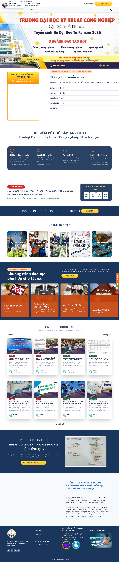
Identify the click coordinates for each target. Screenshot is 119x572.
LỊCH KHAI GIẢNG (53, 10)
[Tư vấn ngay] (117, 279)
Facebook (38, 534)
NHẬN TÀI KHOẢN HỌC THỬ (33, 462)
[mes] (117, 288)
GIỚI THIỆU (22, 10)
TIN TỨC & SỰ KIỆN (68, 10)
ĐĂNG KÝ (103, 4)
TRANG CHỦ (12, 10)
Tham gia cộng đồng (41, 544)
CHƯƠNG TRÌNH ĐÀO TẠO (37, 10)
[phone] (117, 292)
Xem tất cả (59, 424)
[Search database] (111, 10)
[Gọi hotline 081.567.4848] (89, 4)
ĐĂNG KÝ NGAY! (32, 59)
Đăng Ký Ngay (70, 276)
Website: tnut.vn (40, 538)
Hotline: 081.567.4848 (42, 541)
